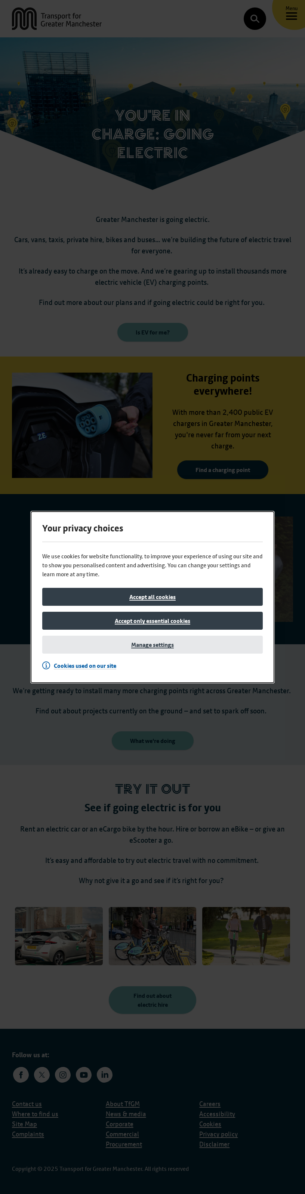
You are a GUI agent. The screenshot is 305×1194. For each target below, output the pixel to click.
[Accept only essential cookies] (152, 621)
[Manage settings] (152, 645)
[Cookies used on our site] (81, 666)
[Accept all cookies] (152, 597)
